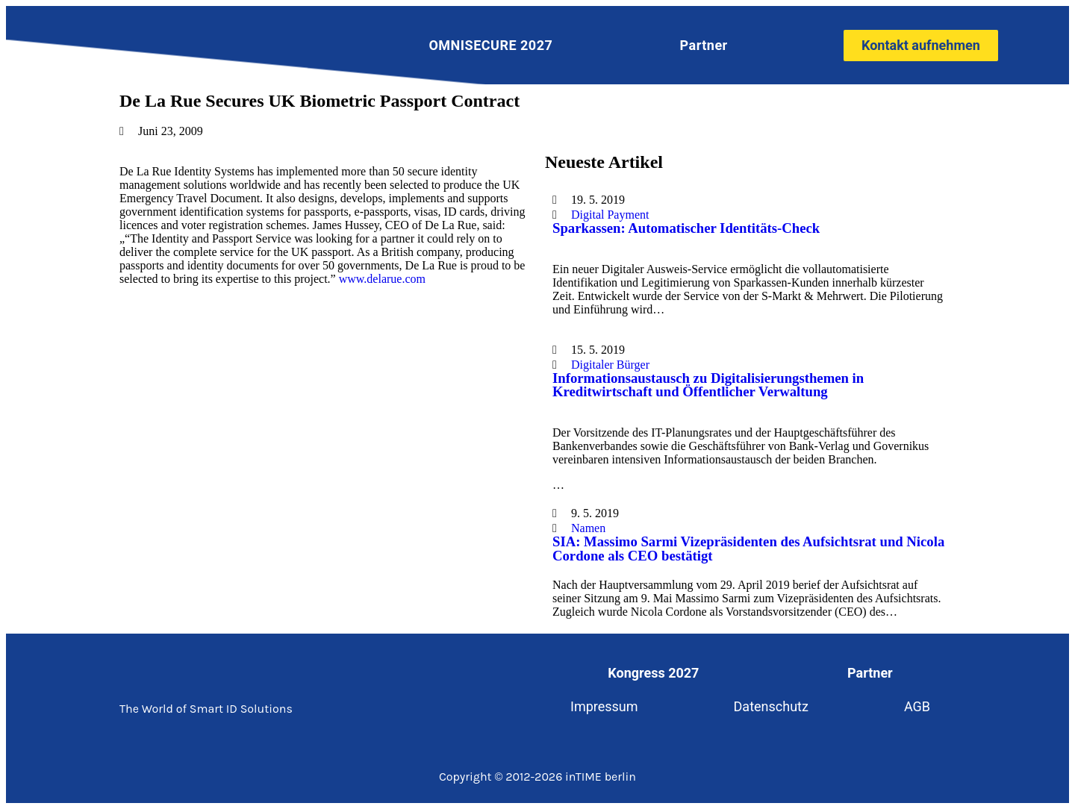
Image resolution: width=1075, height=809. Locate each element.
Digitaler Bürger (610, 364)
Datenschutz (771, 706)
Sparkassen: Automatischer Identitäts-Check (686, 228)
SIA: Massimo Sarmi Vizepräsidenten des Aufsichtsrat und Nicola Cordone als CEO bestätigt (748, 548)
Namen (588, 528)
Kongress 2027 (653, 673)
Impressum (604, 706)
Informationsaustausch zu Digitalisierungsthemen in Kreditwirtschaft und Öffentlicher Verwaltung (708, 385)
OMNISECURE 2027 (490, 45)
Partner (704, 45)
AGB (917, 706)
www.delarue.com (382, 278)
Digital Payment (610, 214)
